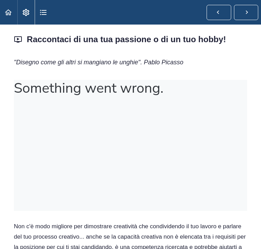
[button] (8, 12)
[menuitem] (26, 12)
